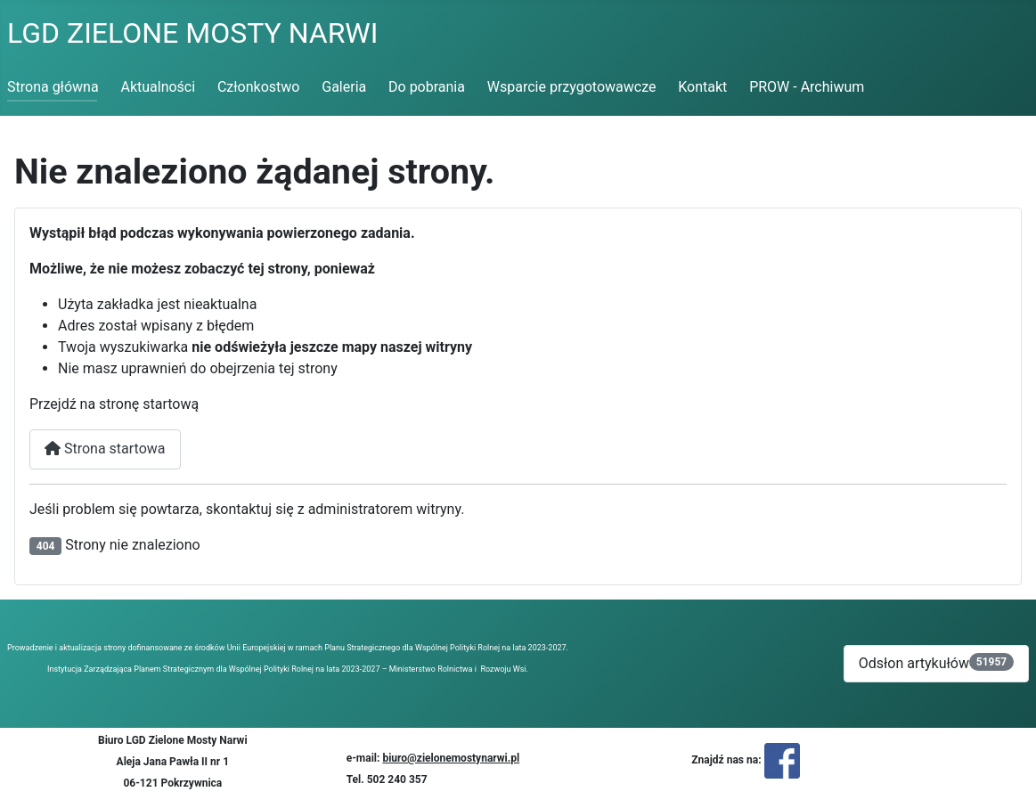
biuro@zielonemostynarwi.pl (450, 758)
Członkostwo (258, 86)
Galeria (344, 86)
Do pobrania (426, 86)
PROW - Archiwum (806, 86)
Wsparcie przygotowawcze (572, 86)
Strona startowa (105, 448)
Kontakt (702, 86)
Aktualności (157, 86)
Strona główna (53, 86)
